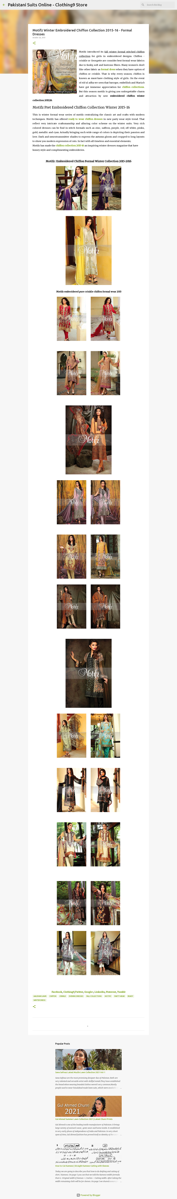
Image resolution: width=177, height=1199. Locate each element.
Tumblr (121, 992)
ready (130, 996)
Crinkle (62, 996)
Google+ (88, 992)
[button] (34, 43)
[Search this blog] (160, 5)
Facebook (57, 992)
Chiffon (53, 996)
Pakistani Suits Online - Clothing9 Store (47, 4)
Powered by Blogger (88, 1195)
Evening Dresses (76, 996)
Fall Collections (94, 996)
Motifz (108, 996)
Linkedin (99, 992)
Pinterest (111, 992)
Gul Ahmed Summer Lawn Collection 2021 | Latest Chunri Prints (83, 1119)
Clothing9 (68, 992)
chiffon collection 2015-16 (70, 145)
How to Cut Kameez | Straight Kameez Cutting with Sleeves (82, 1166)
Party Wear (119, 996)
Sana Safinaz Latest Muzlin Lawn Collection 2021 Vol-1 (80, 1072)
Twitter (79, 992)
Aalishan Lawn (40, 996)
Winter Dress (39, 1000)
